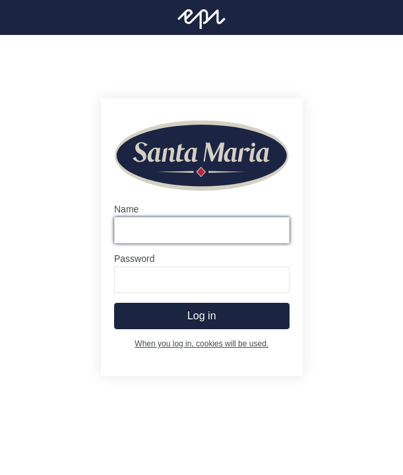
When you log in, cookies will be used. (201, 344)
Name (126, 210)
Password (134, 259)
